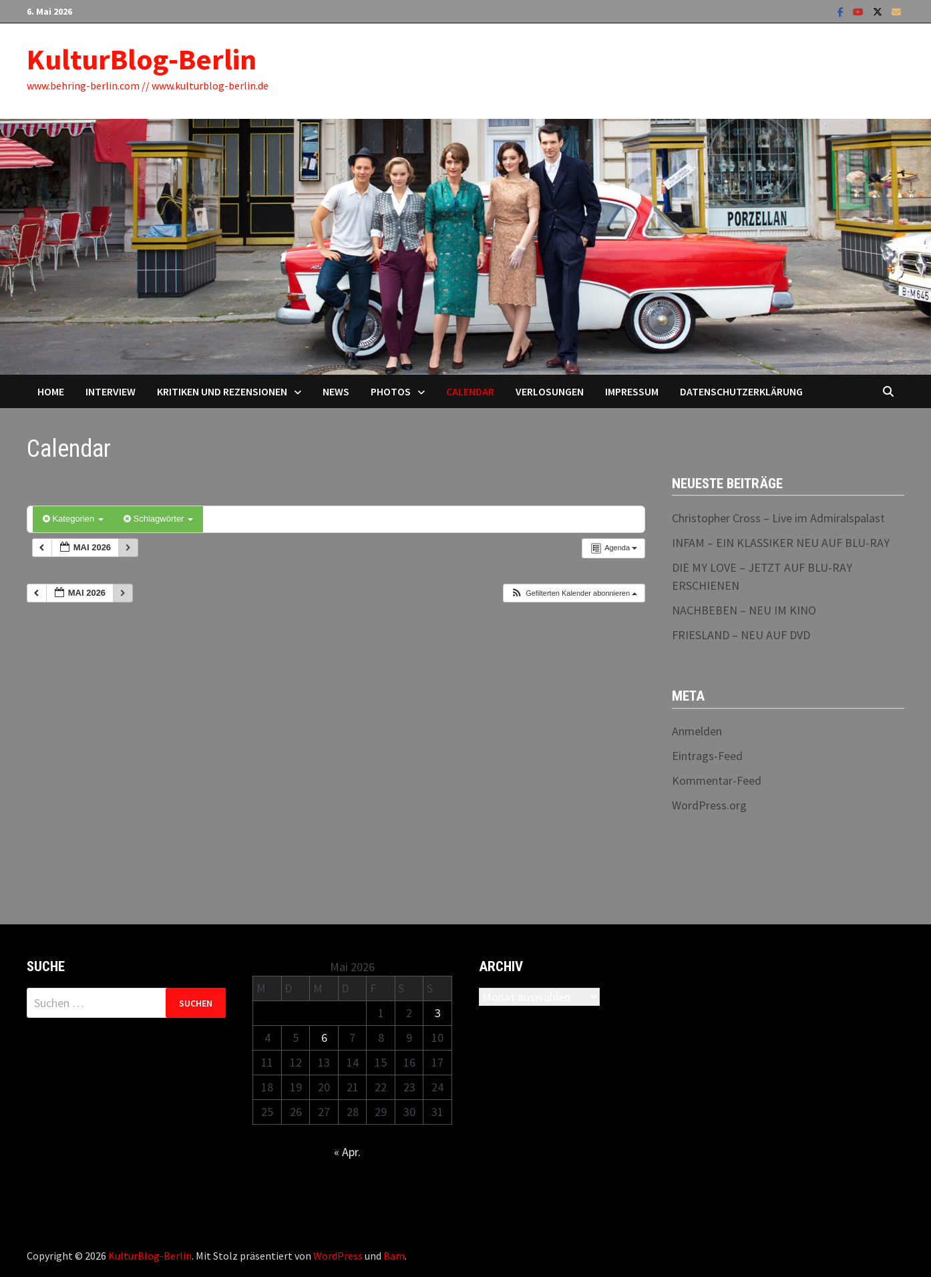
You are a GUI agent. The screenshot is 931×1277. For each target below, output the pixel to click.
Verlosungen (550, 391)
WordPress (338, 1255)
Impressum (632, 391)
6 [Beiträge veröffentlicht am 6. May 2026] (324, 1037)
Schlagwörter (158, 519)
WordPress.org (709, 805)
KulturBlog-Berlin (141, 59)
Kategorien (73, 519)
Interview (110, 391)
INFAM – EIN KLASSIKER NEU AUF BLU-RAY (781, 542)
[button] (574, 593)
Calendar (470, 391)
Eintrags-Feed (707, 755)
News (336, 391)
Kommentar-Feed (716, 780)
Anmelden (697, 731)
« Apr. (347, 1151)
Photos (391, 391)
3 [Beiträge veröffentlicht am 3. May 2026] (438, 1013)
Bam (394, 1255)
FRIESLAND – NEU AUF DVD (741, 635)
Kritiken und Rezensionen (222, 391)
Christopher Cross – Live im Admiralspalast (778, 518)
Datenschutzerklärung (741, 391)
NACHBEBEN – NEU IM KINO (744, 610)
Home (50, 391)
